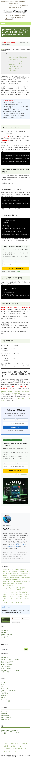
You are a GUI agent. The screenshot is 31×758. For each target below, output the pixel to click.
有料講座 (13, 746)
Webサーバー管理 (5, 701)
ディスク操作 (4, 692)
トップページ (4, 630)
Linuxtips (2, 49)
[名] (22, 261)
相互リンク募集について (9, 751)
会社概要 (18, 15)
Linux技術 (3, 632)
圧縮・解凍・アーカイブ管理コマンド (10, 670)
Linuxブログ (4, 712)
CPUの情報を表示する (9, 585)
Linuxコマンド (4, 636)
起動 (2, 686)
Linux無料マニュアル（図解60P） (9, 730)
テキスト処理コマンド (6, 663)
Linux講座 (3, 733)
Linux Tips (3, 638)
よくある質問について (19, 17)
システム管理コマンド (6, 666)
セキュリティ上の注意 (15, 68)
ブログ (19, 746)
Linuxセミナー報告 (5, 719)
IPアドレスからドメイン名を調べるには (13, 602)
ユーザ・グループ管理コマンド (9, 661)
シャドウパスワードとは (15, 61)
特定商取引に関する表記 (19, 748)
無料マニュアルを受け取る (16, 268)
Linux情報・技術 (5, 715)
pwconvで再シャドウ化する (16, 66)
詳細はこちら (19, 271)
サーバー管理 (4, 699)
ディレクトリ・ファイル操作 (8, 690)
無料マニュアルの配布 (13, 546)
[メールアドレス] (15, 264)
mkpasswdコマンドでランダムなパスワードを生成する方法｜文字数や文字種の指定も (15, 611)
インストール (4, 684)
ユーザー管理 (4, 688)
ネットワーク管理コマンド (8, 664)
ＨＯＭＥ (5, 743)
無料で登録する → (15, 427)
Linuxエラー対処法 (5, 717)
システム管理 (4, 693)
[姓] (8, 261)
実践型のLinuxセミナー (22, 544)
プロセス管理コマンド (6, 668)
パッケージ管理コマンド (7, 672)
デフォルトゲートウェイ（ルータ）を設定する (15, 592)
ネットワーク (4, 695)
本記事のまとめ (13, 70)
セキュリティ (4, 697)
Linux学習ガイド (5, 713)
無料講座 (5, 746)
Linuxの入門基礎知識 (6, 634)
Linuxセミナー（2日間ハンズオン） (10, 732)
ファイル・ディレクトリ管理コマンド (10, 659)
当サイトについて (10, 15)
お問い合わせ (8, 19)
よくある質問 (6, 748)
